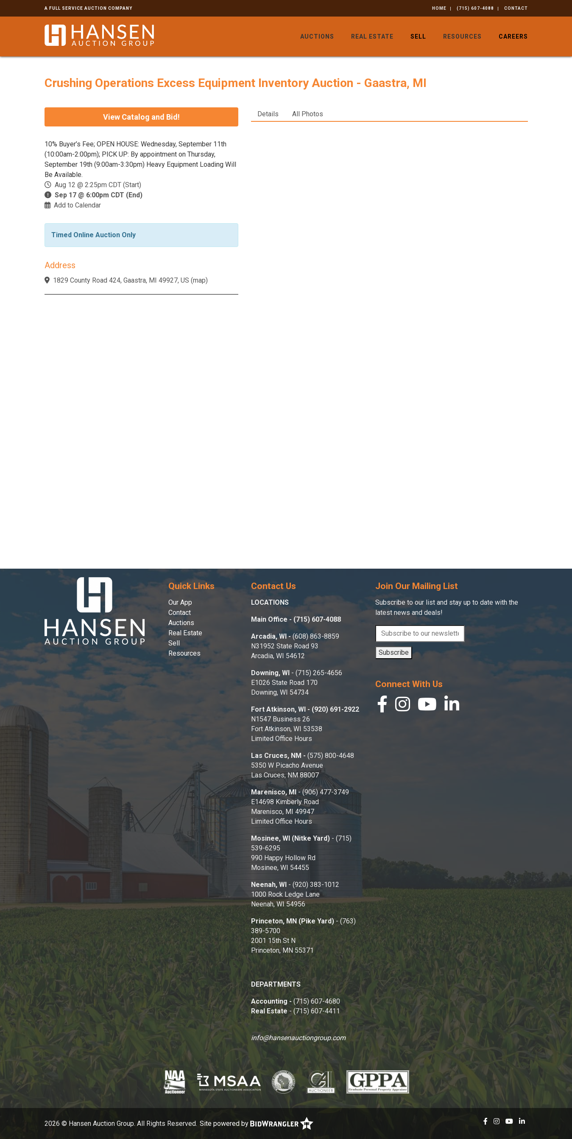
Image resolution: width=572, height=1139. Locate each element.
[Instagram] (402, 706)
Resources (462, 36)
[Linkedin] (451, 706)
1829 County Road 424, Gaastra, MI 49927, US (121, 280)
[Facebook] (382, 706)
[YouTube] (427, 706)
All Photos (307, 114)
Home (439, 8)
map (199, 280)
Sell (418, 36)
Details (268, 114)
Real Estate (372, 36)
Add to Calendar (77, 205)
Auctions (317, 36)
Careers (513, 36)
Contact (516, 8)
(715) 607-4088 (475, 8)
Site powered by (256, 1123)
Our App (180, 602)
